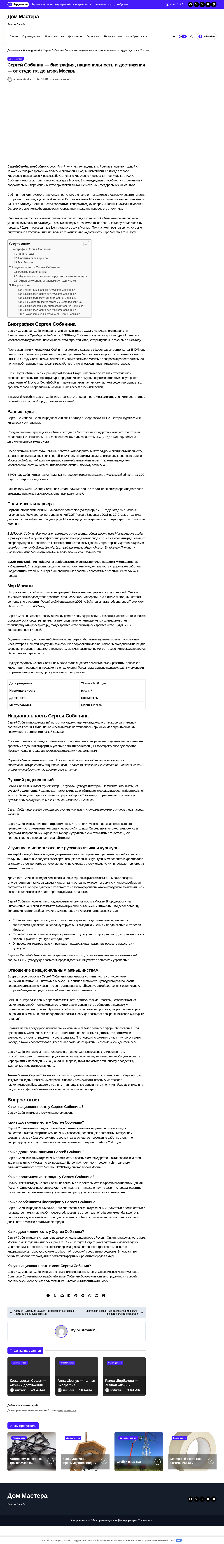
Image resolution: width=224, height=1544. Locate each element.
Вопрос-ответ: (22, 303)
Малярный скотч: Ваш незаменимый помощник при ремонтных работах (186, 1483)
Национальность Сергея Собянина (36, 285)
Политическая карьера (33, 276)
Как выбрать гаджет (136, 36)
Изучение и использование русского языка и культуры (53, 294)
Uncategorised (15, 58)
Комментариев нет (62, 97)
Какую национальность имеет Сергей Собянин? (52, 331)
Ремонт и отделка (54, 36)
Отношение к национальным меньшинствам (47, 298)
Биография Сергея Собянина (32, 267)
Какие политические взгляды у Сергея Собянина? (53, 319)
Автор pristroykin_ (20, 97)
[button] (84, 262)
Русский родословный (32, 289)
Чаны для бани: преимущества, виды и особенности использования (80, 1483)
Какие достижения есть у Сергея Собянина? (50, 311)
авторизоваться (67, 1428)
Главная (14, 36)
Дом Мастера (26, 16)
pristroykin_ (87, 1348)
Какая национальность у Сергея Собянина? (50, 307)
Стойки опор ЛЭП (129, 1480)
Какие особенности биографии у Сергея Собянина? (54, 323)
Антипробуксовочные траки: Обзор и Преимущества (26, 1481)
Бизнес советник (113, 36)
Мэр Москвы (26, 280)
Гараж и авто (93, 36)
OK (178, 1540)
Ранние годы (25, 271)
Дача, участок (75, 36)
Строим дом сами (31, 36)
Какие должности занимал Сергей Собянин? (50, 315)
